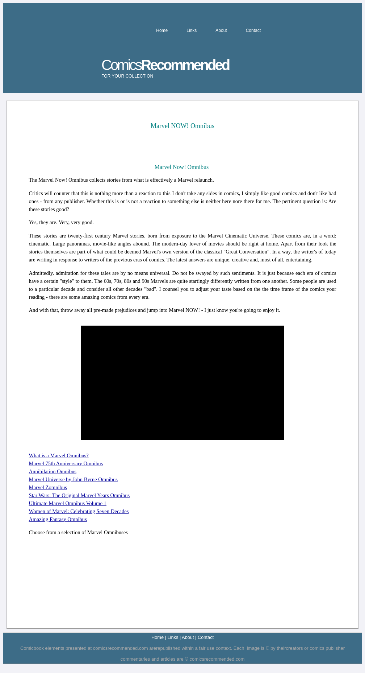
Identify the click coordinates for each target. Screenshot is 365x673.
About (221, 30)
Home (162, 30)
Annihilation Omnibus (53, 471)
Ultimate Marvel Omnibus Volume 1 (67, 503)
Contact (253, 30)
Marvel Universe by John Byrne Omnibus (73, 479)
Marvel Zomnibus (48, 487)
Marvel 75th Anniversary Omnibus (66, 463)
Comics (165, 68)
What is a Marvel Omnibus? (59, 455)
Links (191, 30)
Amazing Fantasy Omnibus (58, 519)
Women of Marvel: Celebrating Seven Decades (79, 511)
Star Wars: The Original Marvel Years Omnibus (79, 495)
